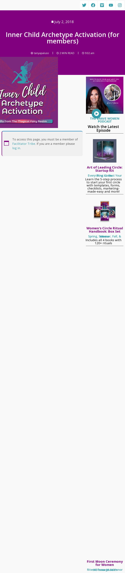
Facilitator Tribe (23, 144)
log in (16, 148)
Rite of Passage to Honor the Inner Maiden (105, 570)
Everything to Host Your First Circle (105, 176)
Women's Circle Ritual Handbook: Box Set (104, 230)
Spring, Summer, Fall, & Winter (104, 236)
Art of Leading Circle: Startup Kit (104, 169)
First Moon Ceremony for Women (105, 563)
